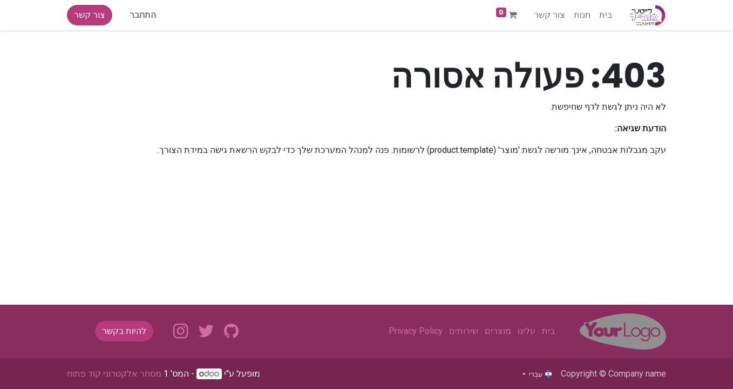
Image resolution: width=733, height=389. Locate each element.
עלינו (526, 331)
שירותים (463, 331)
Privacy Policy (416, 331)
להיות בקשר (124, 331)
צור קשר (89, 15)
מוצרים (498, 331)
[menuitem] (605, 15)
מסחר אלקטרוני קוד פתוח (114, 373)
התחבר (143, 15)
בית (548, 331)
